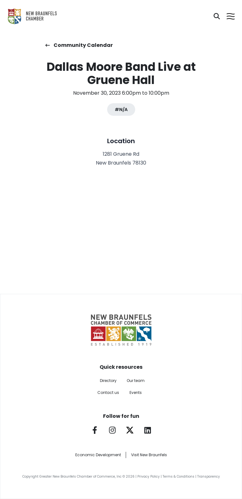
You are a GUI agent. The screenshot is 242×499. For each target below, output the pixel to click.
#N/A (121, 109)
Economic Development (98, 454)
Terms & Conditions (178, 476)
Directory (108, 380)
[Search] (216, 16)
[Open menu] (230, 16)
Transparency (208, 476)
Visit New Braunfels (149, 454)
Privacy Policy (148, 476)
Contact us (108, 392)
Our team (136, 380)
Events (136, 392)
